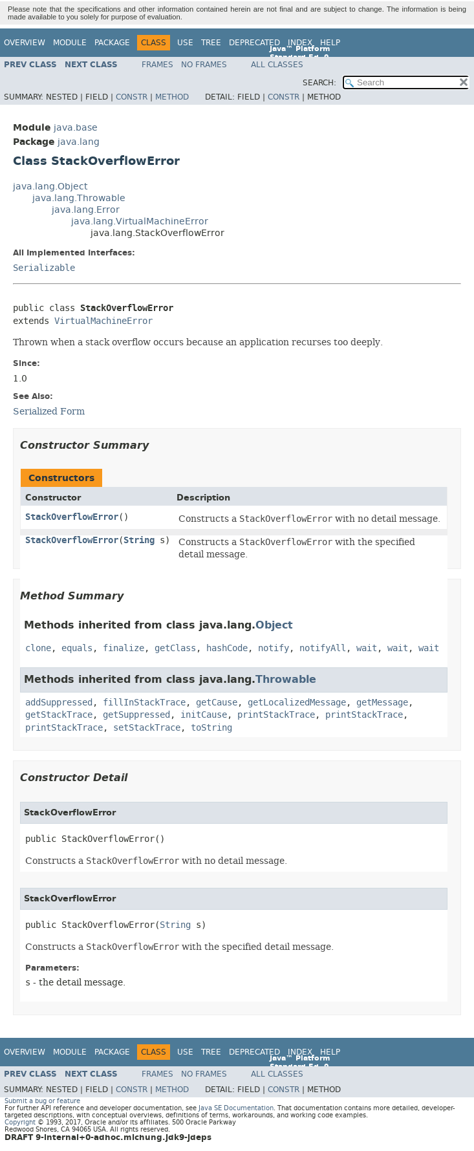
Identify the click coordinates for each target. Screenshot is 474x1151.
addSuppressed (58, 702)
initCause (203, 714)
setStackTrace (146, 727)
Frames (157, 64)
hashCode (227, 648)
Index (300, 42)
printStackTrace (276, 714)
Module (70, 42)
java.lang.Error (86, 209)
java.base (76, 127)
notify (273, 648)
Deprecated (254, 42)
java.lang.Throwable (78, 198)
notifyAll (322, 648)
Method (172, 97)
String (139, 540)
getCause (216, 702)
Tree (211, 42)
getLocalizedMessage (297, 702)
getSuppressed (136, 714)
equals (76, 648)
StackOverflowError (71, 516)
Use (185, 42)
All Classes (277, 64)
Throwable (285, 679)
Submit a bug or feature (42, 1100)
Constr (131, 97)
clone (38, 648)
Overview (24, 42)
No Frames (204, 64)
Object (274, 625)
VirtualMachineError (103, 321)
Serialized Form (49, 411)
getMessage (382, 702)
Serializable (44, 268)
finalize (123, 648)
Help (330, 42)
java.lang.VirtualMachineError (139, 221)
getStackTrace (58, 714)
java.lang (79, 141)
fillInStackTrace (144, 702)
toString (211, 727)
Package (112, 42)
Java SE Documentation (236, 1108)
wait (366, 648)
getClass (175, 648)
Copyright (20, 1122)
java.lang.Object (50, 186)
